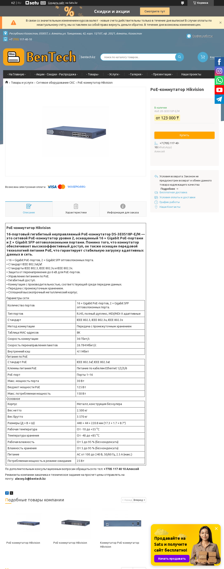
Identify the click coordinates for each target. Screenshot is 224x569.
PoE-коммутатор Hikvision (23, 542)
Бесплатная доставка (173, 192)
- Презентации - (162, 74)
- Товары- (92, 74)
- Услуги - (114, 74)
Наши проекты (191, 74)
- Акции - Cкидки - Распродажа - (56, 74)
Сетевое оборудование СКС (55, 82)
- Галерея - (136, 74)
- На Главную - (16, 74)
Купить (184, 135)
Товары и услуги (22, 82)
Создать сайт (56, 2)
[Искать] (179, 57)
